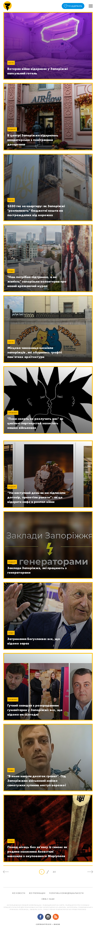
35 (54, 871)
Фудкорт (12, 129)
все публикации (37, 893)
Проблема (12, 413)
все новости (18, 893)
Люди (11, 271)
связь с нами (48, 899)
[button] (91, 6)
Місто (11, 63)
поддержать (75, 6)
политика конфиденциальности (66, 893)
